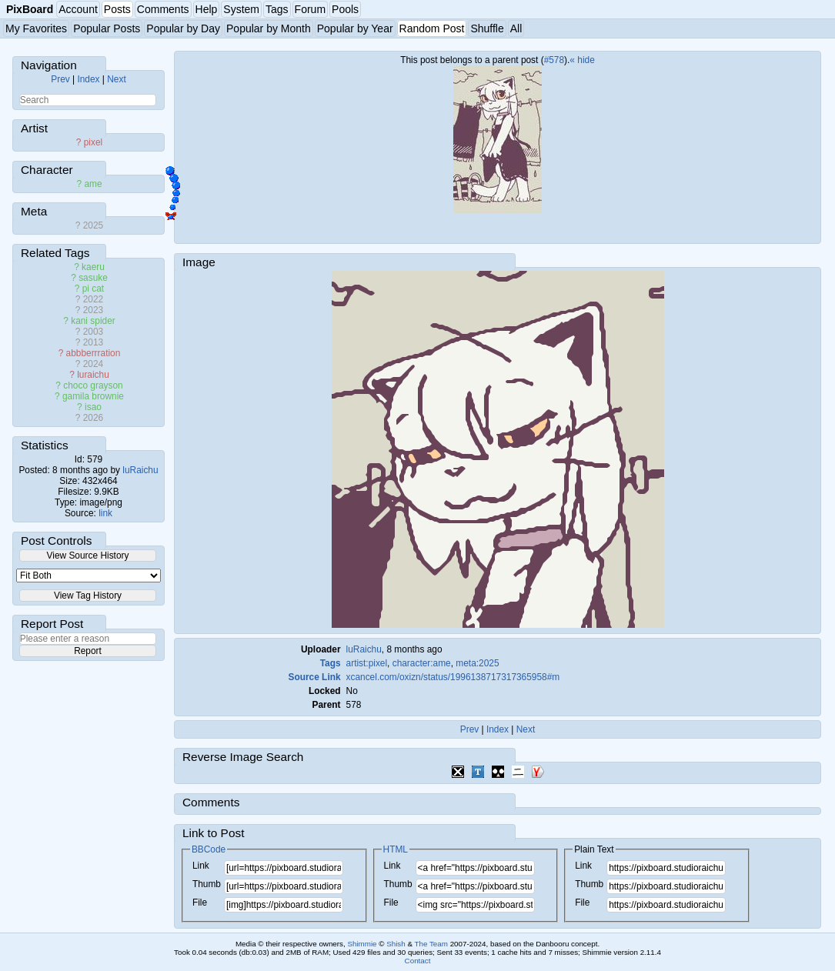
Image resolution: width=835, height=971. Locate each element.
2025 (93, 225)
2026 (93, 417)
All (516, 28)
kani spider (93, 320)
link (105, 513)
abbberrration (93, 353)
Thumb (206, 884)
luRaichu (140, 470)
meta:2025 (477, 663)
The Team (431, 943)
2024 (93, 364)
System (241, 9)
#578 (554, 60)
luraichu (93, 374)
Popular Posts (106, 28)
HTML (395, 849)
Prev (60, 79)
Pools (345, 9)
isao (93, 407)
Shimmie (361, 943)
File (199, 902)
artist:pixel (367, 663)
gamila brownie (93, 396)
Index (88, 79)
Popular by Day (183, 28)
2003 (93, 331)
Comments (163, 9)
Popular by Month (268, 28)
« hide (581, 60)
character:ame (421, 663)
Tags (277, 9)
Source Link (315, 677)
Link (200, 865)
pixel (93, 142)
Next (116, 79)
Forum (310, 9)
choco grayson (92, 385)
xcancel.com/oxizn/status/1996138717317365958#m (453, 677)
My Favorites (36, 28)
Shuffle (486, 28)
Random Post (432, 28)
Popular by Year (355, 28)
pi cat (93, 288)
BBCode (208, 849)
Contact (418, 960)
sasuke (93, 277)
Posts (117, 9)
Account (78, 9)
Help (206, 9)
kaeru (93, 267)
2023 (93, 310)
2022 (93, 299)
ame (93, 184)
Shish (396, 943)
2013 (93, 342)
